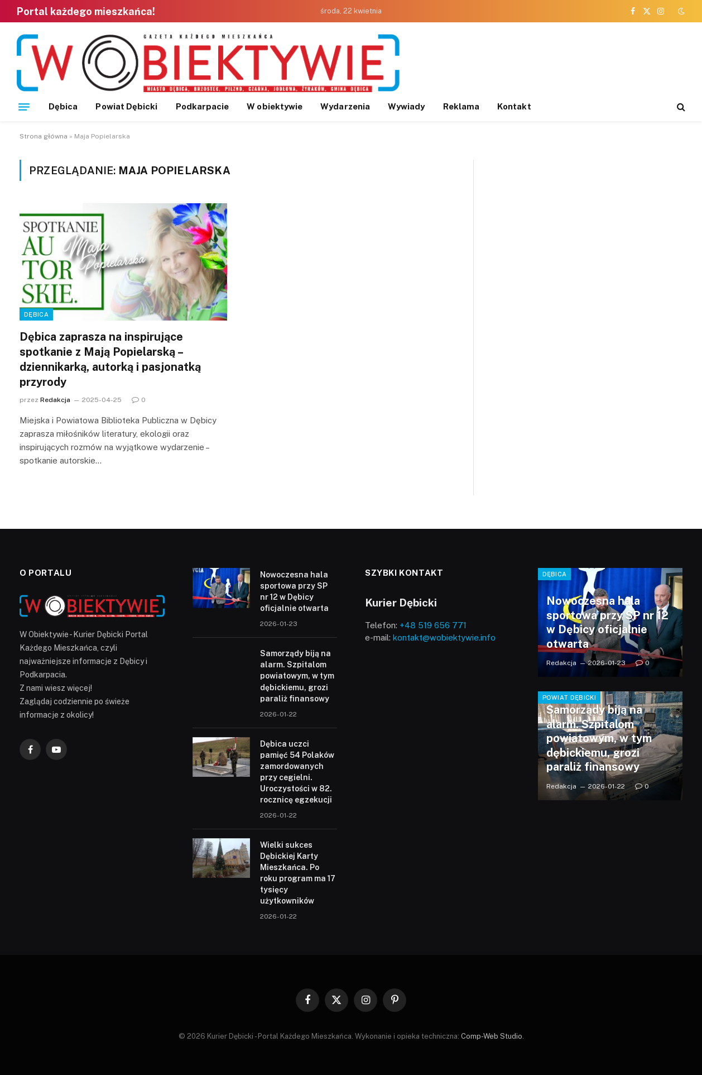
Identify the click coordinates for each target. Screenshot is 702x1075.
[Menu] (24, 106)
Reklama (461, 106)
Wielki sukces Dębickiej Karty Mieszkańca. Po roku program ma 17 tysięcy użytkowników (297, 872)
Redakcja (55, 400)
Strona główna (44, 136)
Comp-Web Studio (491, 1036)
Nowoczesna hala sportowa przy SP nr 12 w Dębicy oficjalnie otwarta (294, 591)
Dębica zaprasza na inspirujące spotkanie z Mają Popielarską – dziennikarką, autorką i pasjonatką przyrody (110, 359)
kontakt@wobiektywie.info (444, 637)
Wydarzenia (345, 106)
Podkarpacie (202, 106)
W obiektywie (274, 106)
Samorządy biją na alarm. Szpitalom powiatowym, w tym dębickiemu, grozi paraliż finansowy (297, 676)
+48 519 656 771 (433, 625)
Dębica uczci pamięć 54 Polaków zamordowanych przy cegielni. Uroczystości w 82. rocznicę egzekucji (297, 771)
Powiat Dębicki (126, 106)
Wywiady (406, 106)
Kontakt (514, 106)
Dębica (63, 106)
